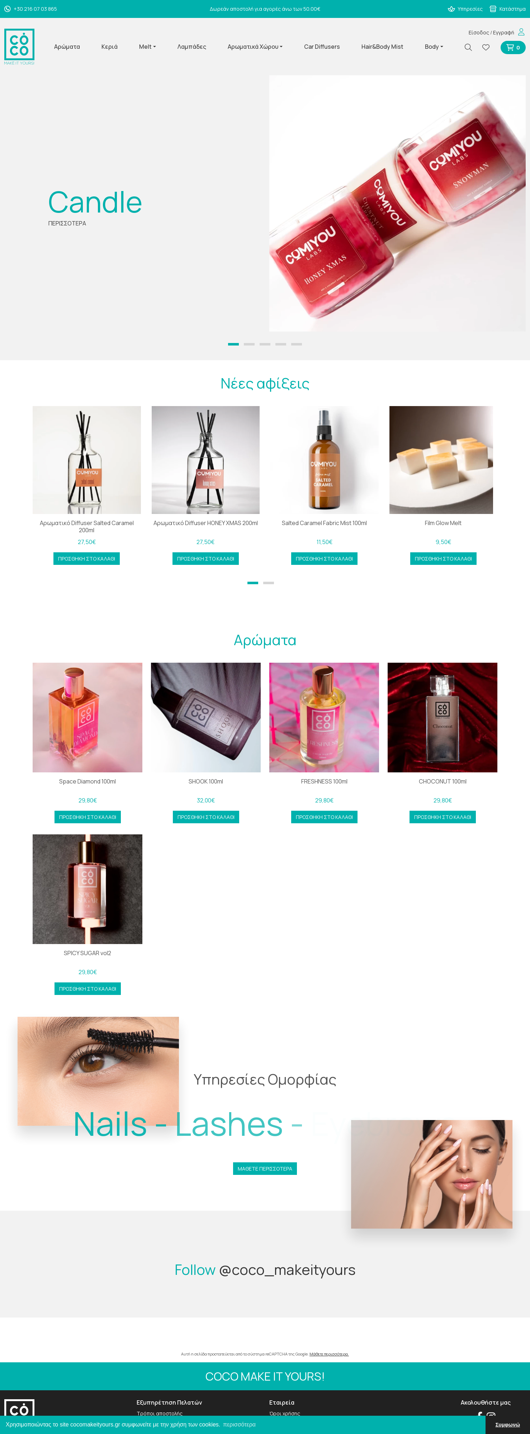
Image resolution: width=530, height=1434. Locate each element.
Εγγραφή (503, 32)
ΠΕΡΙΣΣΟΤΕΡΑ (67, 223)
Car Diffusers (322, 47)
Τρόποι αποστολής (160, 1413)
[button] (233, 344)
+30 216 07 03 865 (30, 8)
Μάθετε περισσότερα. (329, 1354)
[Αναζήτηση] (471, 47)
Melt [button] (145, 47)
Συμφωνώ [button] (508, 1425)
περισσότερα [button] (239, 1424)
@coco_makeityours (287, 1269)
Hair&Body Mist (382, 47)
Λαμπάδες (192, 47)
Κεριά (109, 47)
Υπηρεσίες (465, 8)
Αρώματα (67, 47)
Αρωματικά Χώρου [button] (253, 47)
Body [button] (432, 47)
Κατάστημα (507, 8)
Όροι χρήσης (284, 1413)
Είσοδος (479, 32)
